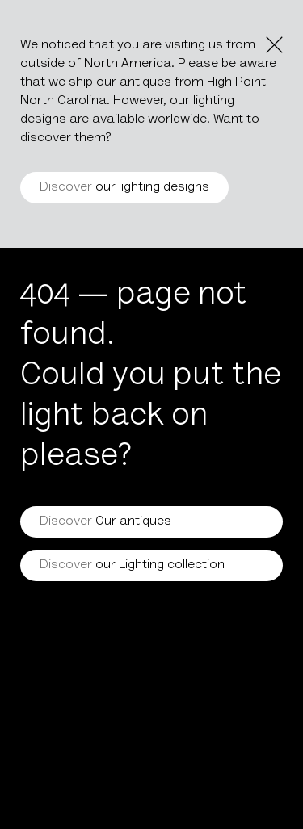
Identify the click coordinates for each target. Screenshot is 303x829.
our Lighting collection (132, 565)
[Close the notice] (274, 44)
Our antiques (105, 521)
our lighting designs (124, 187)
